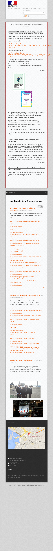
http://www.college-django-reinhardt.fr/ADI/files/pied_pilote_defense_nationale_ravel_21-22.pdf (25, 228)
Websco (10, 485)
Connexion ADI (41, 485)
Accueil (18, 203)
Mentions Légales (21, 485)
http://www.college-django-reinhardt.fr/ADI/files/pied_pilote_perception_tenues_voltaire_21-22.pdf (26, 221)
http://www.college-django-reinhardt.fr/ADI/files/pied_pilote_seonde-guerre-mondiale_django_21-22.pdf (22, 276)
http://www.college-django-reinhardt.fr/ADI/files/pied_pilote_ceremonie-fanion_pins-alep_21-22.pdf (26, 234)
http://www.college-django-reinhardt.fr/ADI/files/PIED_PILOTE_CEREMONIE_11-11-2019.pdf (24, 332)
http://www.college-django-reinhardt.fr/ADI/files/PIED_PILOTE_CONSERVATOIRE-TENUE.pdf (24, 326)
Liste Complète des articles (31, 485)
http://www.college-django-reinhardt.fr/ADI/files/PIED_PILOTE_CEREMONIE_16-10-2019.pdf (24, 319)
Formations (23, 203)
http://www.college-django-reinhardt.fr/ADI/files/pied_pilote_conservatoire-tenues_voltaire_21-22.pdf (22, 249)
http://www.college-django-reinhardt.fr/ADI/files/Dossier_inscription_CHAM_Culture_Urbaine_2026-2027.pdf (30, 54)
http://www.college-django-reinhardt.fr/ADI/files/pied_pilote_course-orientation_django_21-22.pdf (26, 256)
